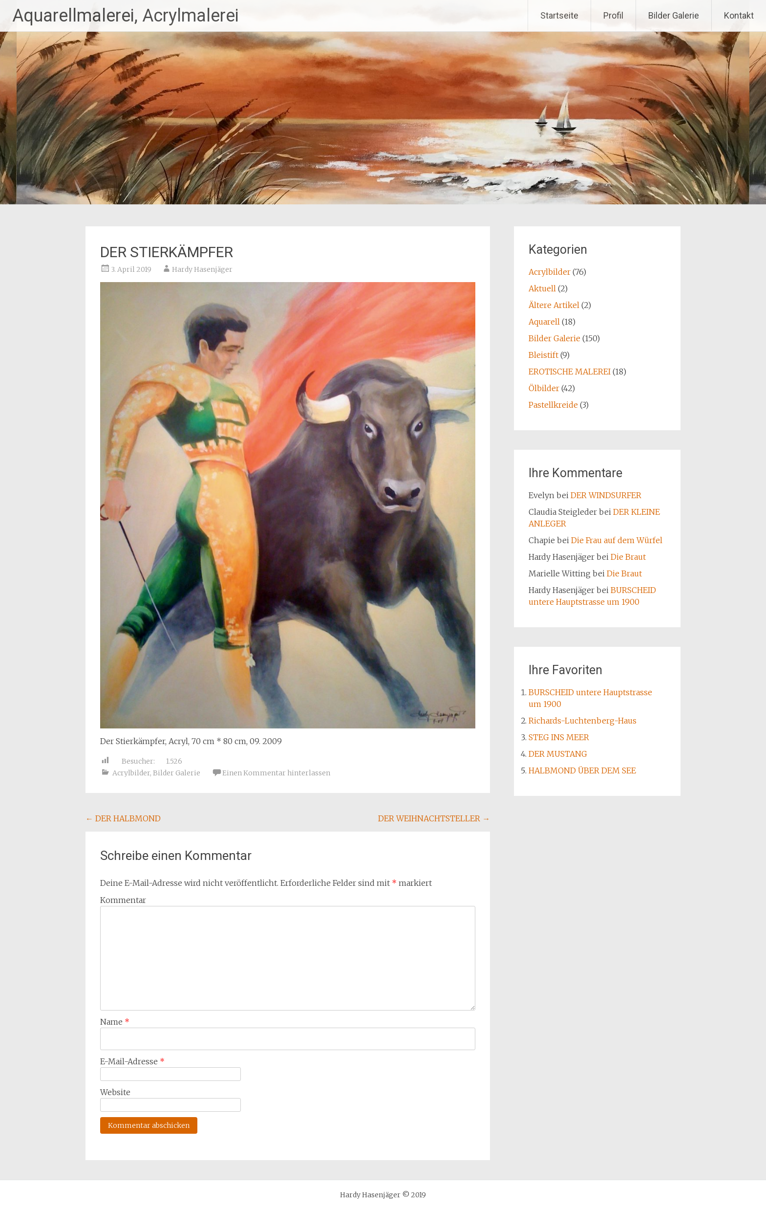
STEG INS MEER (559, 737)
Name (114, 1022)
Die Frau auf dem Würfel (616, 540)
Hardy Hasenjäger (202, 269)
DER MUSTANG (558, 754)
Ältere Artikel (554, 305)
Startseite (559, 15)
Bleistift (543, 355)
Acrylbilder (131, 773)
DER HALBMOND (123, 818)
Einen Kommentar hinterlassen (276, 773)
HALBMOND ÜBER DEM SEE (582, 770)
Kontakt (739, 15)
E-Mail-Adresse (132, 1061)
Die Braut (628, 557)
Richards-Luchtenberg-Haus (583, 721)
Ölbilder (544, 388)
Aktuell (542, 288)
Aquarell (544, 322)
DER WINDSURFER (606, 495)
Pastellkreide (553, 405)
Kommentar (123, 900)
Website (115, 1092)
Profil (613, 15)
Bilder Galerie (673, 15)
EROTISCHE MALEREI (570, 371)
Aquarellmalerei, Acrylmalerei (125, 15)
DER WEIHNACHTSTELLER (434, 818)
